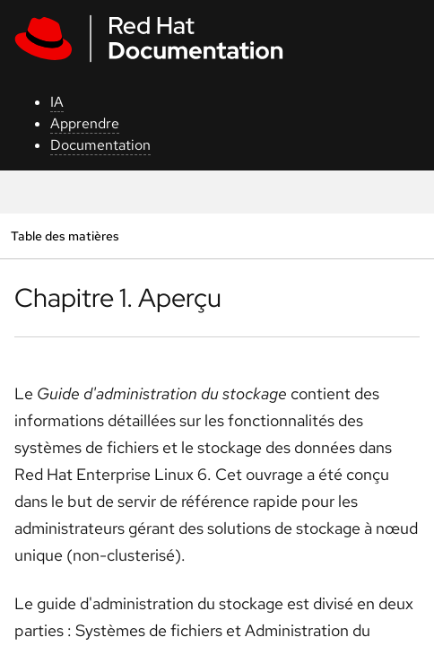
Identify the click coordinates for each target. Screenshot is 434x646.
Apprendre (84, 123)
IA (57, 101)
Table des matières (64, 235)
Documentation (100, 144)
